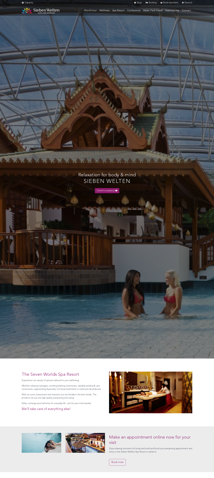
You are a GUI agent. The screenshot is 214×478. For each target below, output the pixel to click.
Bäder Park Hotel (152, 10)
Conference (133, 10)
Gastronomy (172, 10)
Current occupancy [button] (107, 190)
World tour (90, 10)
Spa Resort (118, 10)
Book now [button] (117, 462)
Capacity (27, 3)
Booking (151, 3)
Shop (138, 3)
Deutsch (187, 3)
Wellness (104, 10)
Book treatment (169, 3)
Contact (186, 10)
